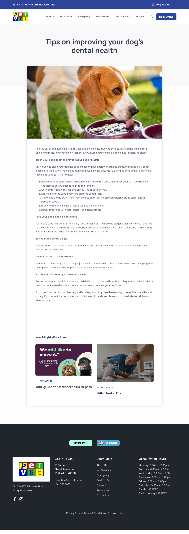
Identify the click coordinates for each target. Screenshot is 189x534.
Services (65, 16)
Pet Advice (122, 16)
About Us (102, 465)
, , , (65, 469)
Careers (101, 485)
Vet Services (104, 470)
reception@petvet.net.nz (69, 480)
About (48, 16)
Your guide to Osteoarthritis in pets (63, 387)
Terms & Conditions (95, 513)
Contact (139, 16)
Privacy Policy (74, 513)
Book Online (166, 16)
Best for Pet (103, 16)
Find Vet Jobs (115, 513)
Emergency (84, 16)
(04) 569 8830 (164, 4)
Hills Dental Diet (110, 393)
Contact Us (103, 495)
